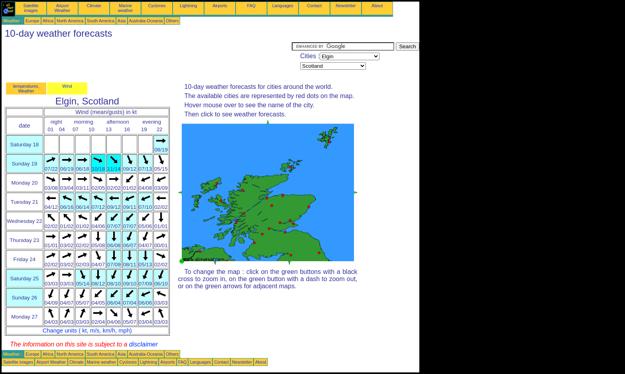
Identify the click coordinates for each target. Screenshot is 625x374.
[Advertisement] (147, 60)
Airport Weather (62, 8)
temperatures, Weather (26, 88)
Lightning (188, 5)
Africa (48, 20)
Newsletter (346, 5)
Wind (67, 86)
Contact (314, 5)
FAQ (251, 5)
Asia (122, 20)
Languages (282, 5)
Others (172, 20)
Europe (32, 20)
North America (70, 20)
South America (100, 20)
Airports (219, 5)
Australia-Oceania (146, 20)
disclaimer (143, 344)
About (377, 5)
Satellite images (31, 8)
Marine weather (125, 8)
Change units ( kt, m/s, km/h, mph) (87, 330)
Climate (93, 5)
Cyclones (157, 5)
